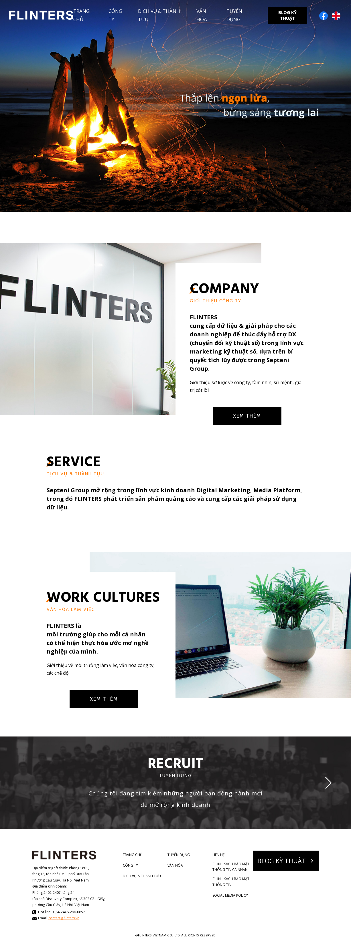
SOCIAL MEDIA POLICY (230, 895)
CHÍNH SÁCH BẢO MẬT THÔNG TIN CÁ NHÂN (230, 866)
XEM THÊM (247, 416)
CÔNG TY (115, 15)
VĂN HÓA (201, 15)
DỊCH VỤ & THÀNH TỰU (159, 15)
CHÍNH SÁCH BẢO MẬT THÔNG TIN (230, 881)
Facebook (323, 15)
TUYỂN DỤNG (234, 15)
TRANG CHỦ (81, 15)
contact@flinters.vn (63, 918)
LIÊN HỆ (218, 854)
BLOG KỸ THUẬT (287, 15)
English (336, 15)
